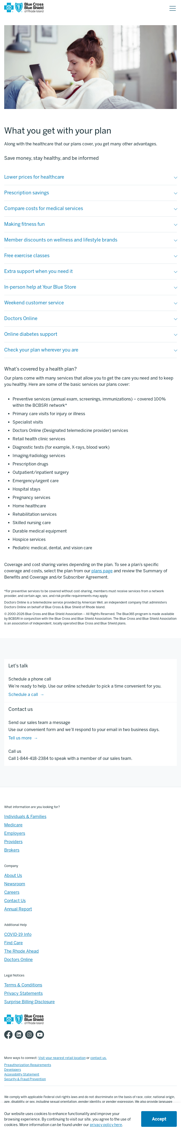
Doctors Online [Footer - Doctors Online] (18, 959)
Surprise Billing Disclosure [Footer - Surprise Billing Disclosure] (29, 1001)
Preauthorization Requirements (27, 1065)
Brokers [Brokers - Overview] (11, 850)
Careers (11, 892)
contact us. (98, 1058)
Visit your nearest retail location (62, 1058)
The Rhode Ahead (21, 951)
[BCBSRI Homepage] (23, 8)
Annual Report (18, 909)
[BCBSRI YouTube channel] (41, 1034)
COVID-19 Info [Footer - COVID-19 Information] (17, 934)
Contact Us (15, 900)
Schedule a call (23, 694)
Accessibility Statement (21, 1074)
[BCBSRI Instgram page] (30, 1034)
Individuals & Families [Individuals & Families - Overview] (25, 816)
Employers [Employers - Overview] (14, 833)
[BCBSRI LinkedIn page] (20, 1034)
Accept (159, 1119)
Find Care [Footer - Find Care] (13, 942)
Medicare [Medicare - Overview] (13, 824)
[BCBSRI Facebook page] (9, 1034)
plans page (102, 570)
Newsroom (14, 883)
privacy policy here (106, 1125)
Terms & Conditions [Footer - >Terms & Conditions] (23, 985)
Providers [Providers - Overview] (13, 841)
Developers (12, 1070)
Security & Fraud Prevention (25, 1079)
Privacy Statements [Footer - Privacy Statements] (23, 993)
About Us (13, 875)
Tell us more (20, 738)
